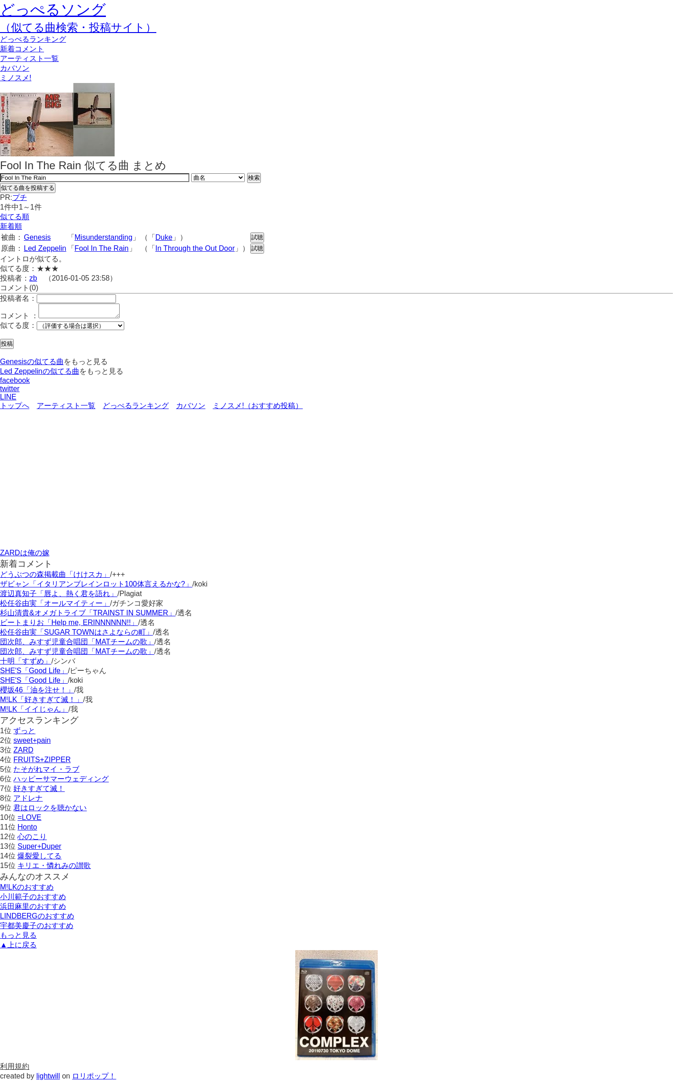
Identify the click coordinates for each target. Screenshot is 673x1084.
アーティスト (29, 58)
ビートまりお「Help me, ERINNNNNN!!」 (69, 625)
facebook (15, 383)
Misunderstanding (103, 237)
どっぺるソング (53, 9)
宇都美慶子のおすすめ (36, 928)
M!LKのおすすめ (27, 890)
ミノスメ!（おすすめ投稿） (258, 408)
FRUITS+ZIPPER (42, 762)
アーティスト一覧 (66, 408)
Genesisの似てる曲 (32, 364)
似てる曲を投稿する (28, 187)
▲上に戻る (18, 947)
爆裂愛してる (39, 859)
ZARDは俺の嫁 (25, 555)
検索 (254, 177)
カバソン (14, 68)
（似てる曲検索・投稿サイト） (78, 27)
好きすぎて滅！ (39, 791)
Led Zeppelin (45, 248)
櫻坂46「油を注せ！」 (37, 693)
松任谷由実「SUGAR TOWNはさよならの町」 (76, 635)
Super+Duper (39, 849)
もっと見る (18, 938)
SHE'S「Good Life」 (34, 673)
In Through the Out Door (195, 248)
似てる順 (14, 217)
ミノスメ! (15, 78)
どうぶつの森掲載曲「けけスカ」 (55, 577)
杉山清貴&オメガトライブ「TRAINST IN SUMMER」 (88, 615)
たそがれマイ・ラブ (46, 772)
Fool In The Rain (102, 248)
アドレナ (28, 801)
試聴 (257, 237)
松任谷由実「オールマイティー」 (55, 606)
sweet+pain (31, 743)
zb (33, 278)
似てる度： (18, 328)
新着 (22, 49)
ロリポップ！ (94, 1079)
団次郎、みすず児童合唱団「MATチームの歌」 (77, 644)
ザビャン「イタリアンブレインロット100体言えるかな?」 (96, 587)
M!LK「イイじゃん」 (34, 712)
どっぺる (33, 39)
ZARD (23, 753)
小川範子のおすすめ (33, 899)
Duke (163, 237)
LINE (8, 400)
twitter (10, 391)
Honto (27, 830)
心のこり (32, 839)
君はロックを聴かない (50, 810)
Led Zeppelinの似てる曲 (39, 374)
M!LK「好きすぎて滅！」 (41, 702)
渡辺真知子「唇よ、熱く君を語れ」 (58, 596)
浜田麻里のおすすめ (33, 909)
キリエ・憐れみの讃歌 (54, 868)
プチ (19, 197)
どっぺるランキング (136, 408)
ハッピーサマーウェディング (61, 781)
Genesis (37, 237)
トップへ (14, 408)
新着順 (11, 226)
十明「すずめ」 (25, 664)
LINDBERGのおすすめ (37, 919)
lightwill (48, 1079)
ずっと (24, 733)
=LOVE (29, 820)
